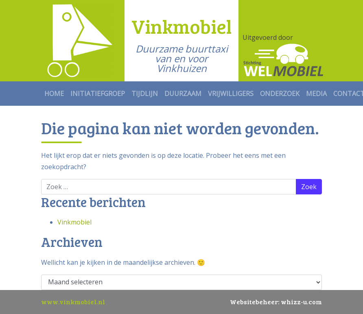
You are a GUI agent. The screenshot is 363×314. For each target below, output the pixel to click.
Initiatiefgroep (97, 93)
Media (316, 93)
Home (54, 93)
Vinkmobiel (74, 222)
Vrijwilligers (231, 93)
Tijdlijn (144, 93)
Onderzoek (280, 93)
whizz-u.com (301, 301)
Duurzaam (182, 93)
